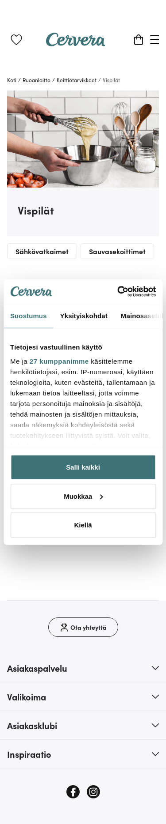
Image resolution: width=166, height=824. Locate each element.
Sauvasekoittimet (117, 251)
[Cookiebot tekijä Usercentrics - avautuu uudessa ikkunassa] (118, 291)
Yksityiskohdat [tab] (84, 316)
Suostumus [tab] (28, 316)
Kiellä (83, 525)
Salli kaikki (83, 467)
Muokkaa (83, 496)
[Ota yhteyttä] (83, 627)
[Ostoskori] (138, 39)
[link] (16, 39)
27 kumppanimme (59, 361)
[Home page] (75, 43)
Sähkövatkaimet (42, 251)
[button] (83, 668)
